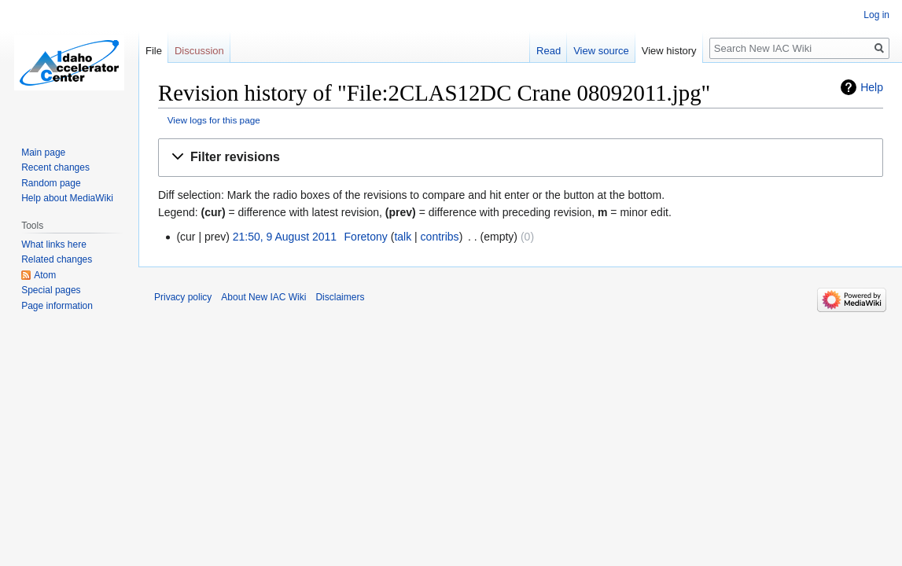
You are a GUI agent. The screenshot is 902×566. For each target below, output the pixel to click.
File (153, 51)
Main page (43, 152)
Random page (50, 183)
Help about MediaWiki (67, 198)
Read (548, 51)
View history (669, 51)
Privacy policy (183, 297)
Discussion (199, 51)
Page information (57, 305)
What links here (54, 244)
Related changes (56, 259)
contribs (440, 236)
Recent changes (55, 167)
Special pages (50, 290)
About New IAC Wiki (263, 297)
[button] (520, 157)
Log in (876, 14)
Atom (45, 275)
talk (402, 236)
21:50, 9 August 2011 (285, 236)
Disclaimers (339, 297)
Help (871, 87)
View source (601, 51)
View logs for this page (214, 120)
